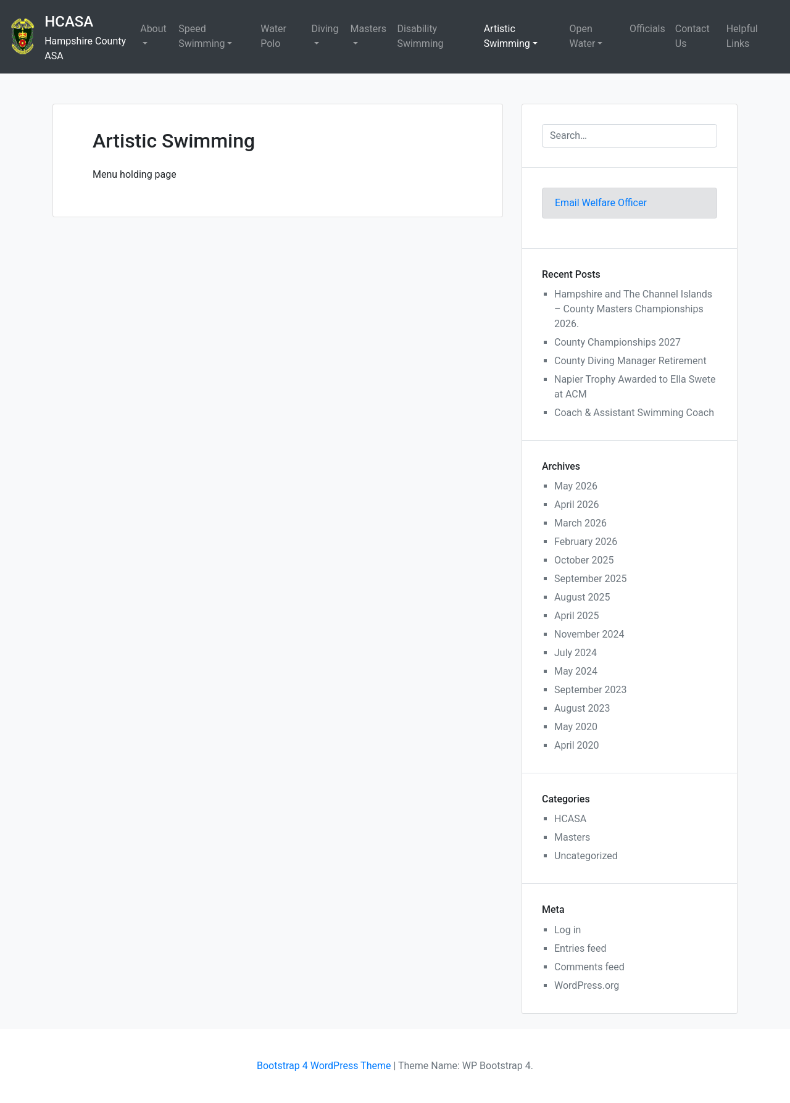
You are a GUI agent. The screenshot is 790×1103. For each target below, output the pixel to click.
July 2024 (575, 653)
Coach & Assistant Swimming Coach (634, 412)
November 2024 (589, 634)
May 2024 (575, 671)
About (153, 29)
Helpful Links (742, 36)
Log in (567, 930)
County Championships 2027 (617, 342)
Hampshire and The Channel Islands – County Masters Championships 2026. (633, 309)
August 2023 (582, 708)
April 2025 (576, 616)
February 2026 (585, 541)
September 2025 (590, 579)
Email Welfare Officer (601, 203)
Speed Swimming (201, 36)
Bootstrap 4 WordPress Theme (324, 1066)
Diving (325, 29)
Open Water (583, 36)
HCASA (68, 21)
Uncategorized (586, 856)
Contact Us (692, 36)
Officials (647, 29)
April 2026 (576, 504)
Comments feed (589, 967)
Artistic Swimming (507, 36)
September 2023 (590, 690)
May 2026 (575, 486)
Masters (368, 29)
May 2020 (575, 727)
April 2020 (576, 745)
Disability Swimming (420, 36)
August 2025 (582, 597)
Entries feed (580, 948)
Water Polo (273, 36)
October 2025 (583, 560)
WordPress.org (586, 985)
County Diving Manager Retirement (630, 361)
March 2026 (580, 523)
